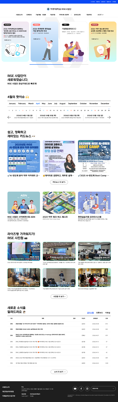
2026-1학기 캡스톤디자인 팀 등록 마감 (48, 117)
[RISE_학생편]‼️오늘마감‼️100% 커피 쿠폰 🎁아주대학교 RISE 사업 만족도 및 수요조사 (38, 341)
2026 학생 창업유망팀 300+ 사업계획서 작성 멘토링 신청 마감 (24, 117)
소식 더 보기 (58, 372)
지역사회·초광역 (64, 15)
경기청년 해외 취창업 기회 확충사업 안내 (26, 363)
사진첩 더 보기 (58, 297)
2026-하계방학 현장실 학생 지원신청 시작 (71, 117)
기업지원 (52, 15)
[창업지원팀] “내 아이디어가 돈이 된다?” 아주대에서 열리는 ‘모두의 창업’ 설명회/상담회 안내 (40, 324)
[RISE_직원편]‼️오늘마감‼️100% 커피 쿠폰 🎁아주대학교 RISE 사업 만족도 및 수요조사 (38, 347)
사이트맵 (114, 1)
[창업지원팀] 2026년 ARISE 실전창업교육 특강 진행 (29, 329)
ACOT (100, 15)
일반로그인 (109, 1)
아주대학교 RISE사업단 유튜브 (77, 387)
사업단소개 (19, 15)
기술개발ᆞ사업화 (41, 15)
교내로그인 (103, 1)
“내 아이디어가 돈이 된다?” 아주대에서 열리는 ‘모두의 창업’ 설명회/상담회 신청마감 (95, 117)
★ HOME (93, 1)
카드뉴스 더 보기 (59, 182)
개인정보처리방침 (8, 391)
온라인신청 (77, 15)
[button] (108, 119)
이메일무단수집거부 (8, 396)
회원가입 (98, 1)
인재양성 (29, 15)
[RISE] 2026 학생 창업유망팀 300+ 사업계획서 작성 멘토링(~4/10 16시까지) (36, 358)
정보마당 (89, 15)
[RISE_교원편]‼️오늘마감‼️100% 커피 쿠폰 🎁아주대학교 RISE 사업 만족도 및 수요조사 (38, 352)
